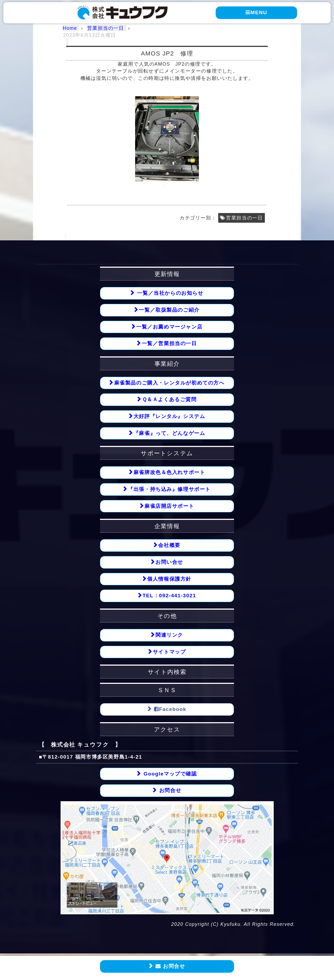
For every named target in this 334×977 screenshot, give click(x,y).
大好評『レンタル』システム (169, 416)
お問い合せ (169, 562)
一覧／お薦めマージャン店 (169, 327)
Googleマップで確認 (169, 774)
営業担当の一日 (244, 218)
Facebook (169, 710)
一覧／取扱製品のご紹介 (169, 310)
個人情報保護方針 (169, 579)
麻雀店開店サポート (169, 506)
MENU (256, 12)
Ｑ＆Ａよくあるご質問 (169, 399)
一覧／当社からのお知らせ (169, 293)
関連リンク (169, 635)
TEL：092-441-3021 (169, 596)
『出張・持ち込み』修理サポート (169, 489)
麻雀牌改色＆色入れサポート (169, 473)
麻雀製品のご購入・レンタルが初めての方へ (169, 383)
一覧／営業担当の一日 (169, 343)
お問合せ (169, 966)
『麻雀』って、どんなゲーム (169, 433)
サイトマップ (169, 652)
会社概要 (169, 546)
